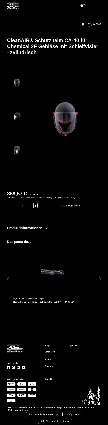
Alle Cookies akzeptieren (55, 421)
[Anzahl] (22, 205)
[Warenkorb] (93, 25)
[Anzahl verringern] (9, 205)
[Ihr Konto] (82, 25)
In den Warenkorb (70, 205)
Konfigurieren (72, 414)
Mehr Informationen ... (19, 410)
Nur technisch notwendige (43, 414)
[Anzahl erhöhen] (35, 205)
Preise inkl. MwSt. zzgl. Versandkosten (21, 198)
